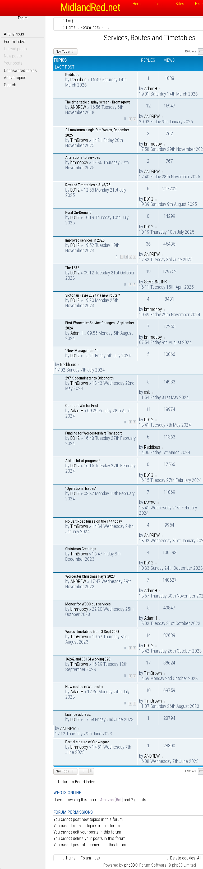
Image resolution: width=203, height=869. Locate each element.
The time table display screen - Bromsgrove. (98, 102)
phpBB (129, 865)
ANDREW (78, 107)
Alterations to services (82, 157)
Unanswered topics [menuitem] (20, 70)
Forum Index (14, 41)
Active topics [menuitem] (15, 77)
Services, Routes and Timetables (149, 37)
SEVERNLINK (155, 281)
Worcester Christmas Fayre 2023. (90, 576)
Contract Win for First (81, 405)
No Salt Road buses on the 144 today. (93, 521)
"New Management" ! (81, 350)
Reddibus (72, 74)
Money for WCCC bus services (88, 604)
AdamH (150, 88)
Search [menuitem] (10, 84)
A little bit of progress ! (82, 460)
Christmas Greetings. (81, 548)
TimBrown (79, 140)
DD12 (75, 190)
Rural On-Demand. (78, 212)
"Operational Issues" (80, 488)
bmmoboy (153, 144)
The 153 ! (72, 267)
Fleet (158, 3)
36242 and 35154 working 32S (87, 659)
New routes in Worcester (84, 686)
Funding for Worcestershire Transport (93, 433)
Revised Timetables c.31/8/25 (87, 185)
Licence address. (78, 714)
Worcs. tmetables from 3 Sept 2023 (92, 631)
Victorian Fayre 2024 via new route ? (92, 295)
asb (147, 392)
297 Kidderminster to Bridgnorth (89, 378)
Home (137, 3)
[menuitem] (67, 20)
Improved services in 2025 (84, 240)
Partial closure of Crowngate (87, 742)
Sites (180, 3)
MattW (150, 502)
